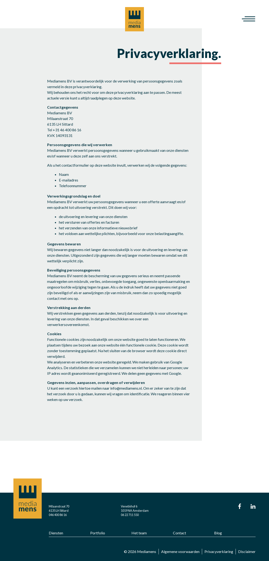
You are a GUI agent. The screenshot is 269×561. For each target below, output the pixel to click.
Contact (179, 533)
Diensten (56, 533)
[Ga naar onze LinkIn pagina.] (253, 507)
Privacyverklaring (218, 551)
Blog (218, 533)
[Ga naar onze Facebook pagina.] (239, 507)
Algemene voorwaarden (180, 551)
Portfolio (97, 533)
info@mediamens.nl (126, 388)
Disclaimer (247, 551)
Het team (139, 533)
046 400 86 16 (58, 515)
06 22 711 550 (130, 515)
